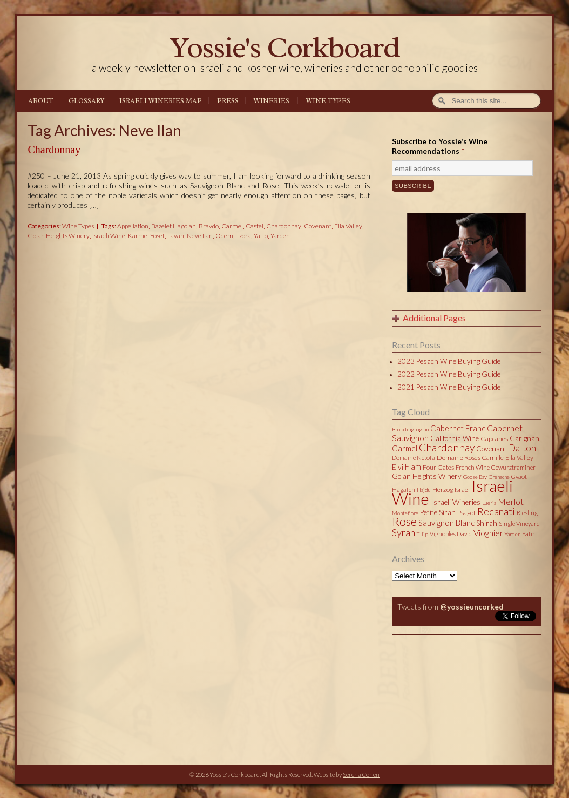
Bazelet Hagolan (173, 226)
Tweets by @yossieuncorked (443, 629)
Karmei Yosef (146, 236)
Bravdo (209, 226)
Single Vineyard (519, 523)
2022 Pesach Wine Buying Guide (448, 374)
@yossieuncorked (472, 606)
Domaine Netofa (413, 457)
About (40, 101)
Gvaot (519, 476)
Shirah (486, 523)
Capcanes (494, 439)
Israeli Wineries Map (160, 101)
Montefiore (405, 513)
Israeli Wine (108, 236)
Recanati (496, 511)
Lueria (489, 502)
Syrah (403, 532)
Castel (254, 226)
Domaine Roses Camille (470, 458)
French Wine (473, 467)
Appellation (132, 226)
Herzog (442, 489)
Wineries (271, 101)
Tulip (422, 534)
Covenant (317, 226)
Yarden (280, 236)
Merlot (511, 501)
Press (228, 101)
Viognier (488, 533)
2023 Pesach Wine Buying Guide (448, 361)
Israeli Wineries (455, 502)
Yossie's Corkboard (284, 47)
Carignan (524, 438)
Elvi (397, 467)
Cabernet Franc (457, 428)
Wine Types (328, 101)
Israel (462, 489)
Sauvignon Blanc (446, 523)
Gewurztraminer (513, 467)
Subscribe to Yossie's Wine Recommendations (439, 146)
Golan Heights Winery (59, 236)
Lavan (175, 236)
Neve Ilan (200, 236)
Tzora (243, 236)
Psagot (466, 513)
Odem (224, 236)
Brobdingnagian (410, 429)
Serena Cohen (361, 774)
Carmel (232, 226)
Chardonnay (54, 149)
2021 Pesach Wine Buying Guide (448, 387)
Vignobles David (451, 533)
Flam (413, 466)
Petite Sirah (438, 512)
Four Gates (438, 467)
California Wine (454, 438)
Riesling (527, 512)
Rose (404, 522)
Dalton (522, 448)
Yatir (528, 533)
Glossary (86, 101)
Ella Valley (348, 226)
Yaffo (261, 236)
